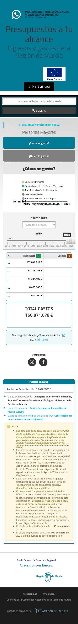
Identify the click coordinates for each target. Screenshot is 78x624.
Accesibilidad (30, 594)
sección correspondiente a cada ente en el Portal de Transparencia (42, 502)
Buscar (41, 110)
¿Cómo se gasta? (39, 143)
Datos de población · (37, 410)
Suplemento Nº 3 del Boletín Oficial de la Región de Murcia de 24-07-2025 (42, 443)
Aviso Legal (49, 594)
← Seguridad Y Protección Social (39, 125)
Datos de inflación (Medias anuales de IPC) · (40, 417)
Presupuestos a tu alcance (39, 41)
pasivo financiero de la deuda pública (39, 486)
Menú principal (41, 86)
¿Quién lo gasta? (39, 156)
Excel (44, 339)
